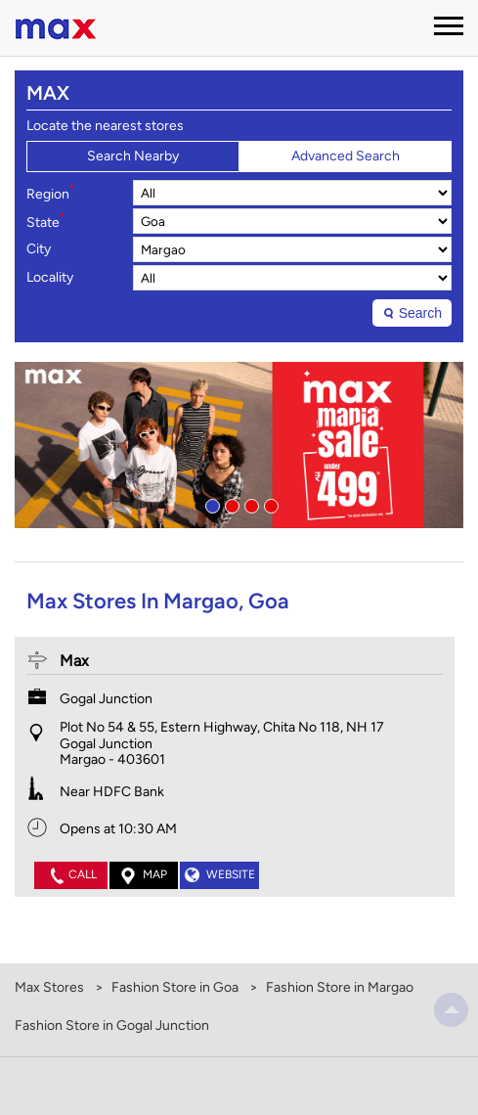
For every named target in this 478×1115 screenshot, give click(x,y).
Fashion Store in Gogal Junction (112, 1026)
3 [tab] (249, 504)
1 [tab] (210, 504)
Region (50, 192)
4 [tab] (269, 504)
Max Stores (51, 987)
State (45, 221)
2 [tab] (230, 504)
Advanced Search (345, 156)
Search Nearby (133, 156)
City (38, 249)
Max (74, 660)
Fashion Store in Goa (175, 987)
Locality (49, 278)
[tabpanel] (239, 445)
